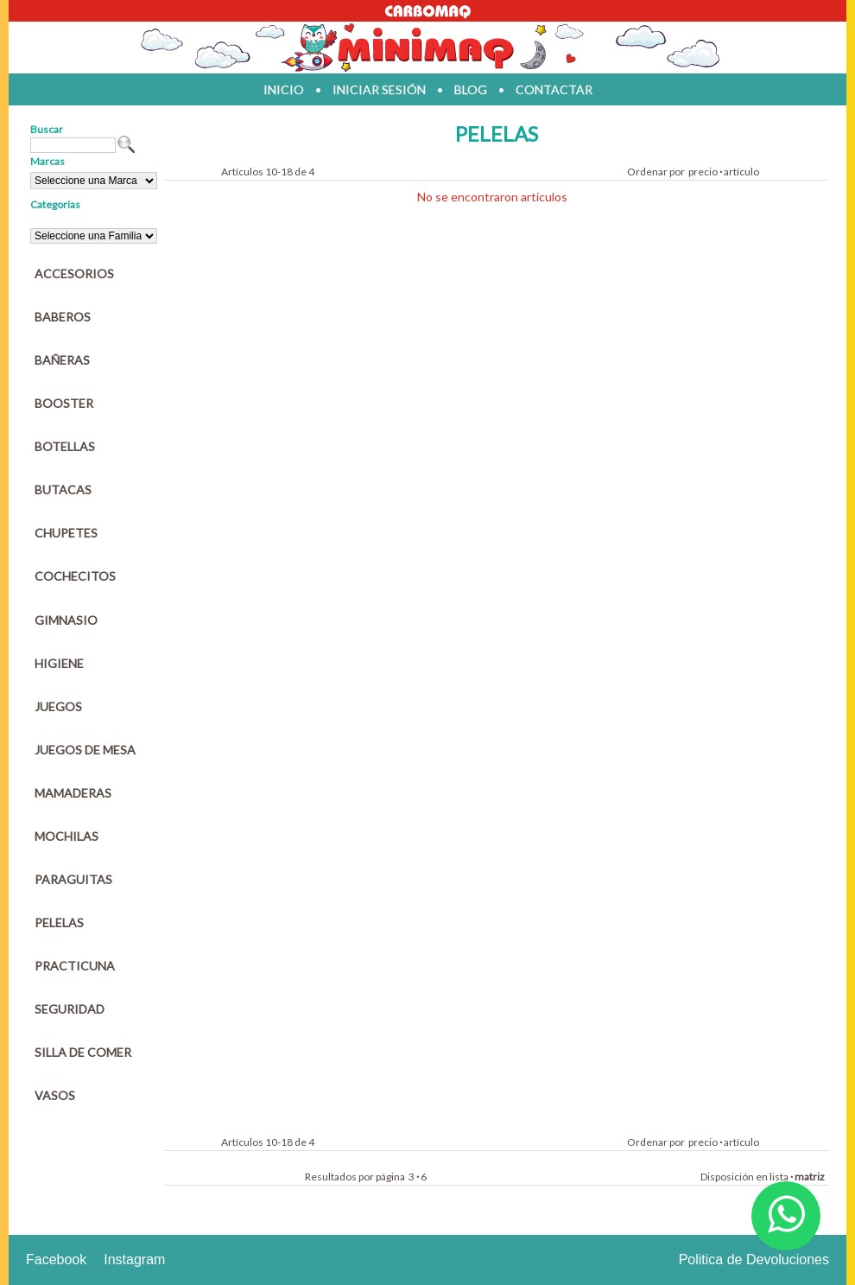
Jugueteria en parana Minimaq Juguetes (427, 47)
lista (779, 1176)
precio (703, 171)
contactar (554, 89)
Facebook (56, 1259)
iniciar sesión (379, 89)
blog (470, 89)
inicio (283, 89)
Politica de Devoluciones (754, 1259)
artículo (741, 171)
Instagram (134, 1259)
